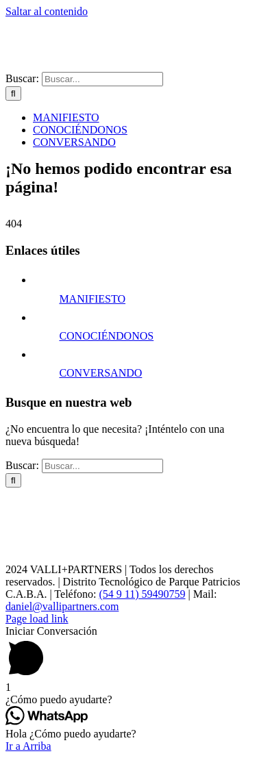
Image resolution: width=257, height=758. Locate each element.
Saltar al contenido (46, 11)
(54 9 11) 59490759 (142, 594)
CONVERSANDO (100, 373)
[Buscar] (13, 93)
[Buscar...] (102, 79)
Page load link (37, 618)
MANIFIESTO (92, 299)
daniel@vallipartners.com (62, 606)
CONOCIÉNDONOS (106, 336)
